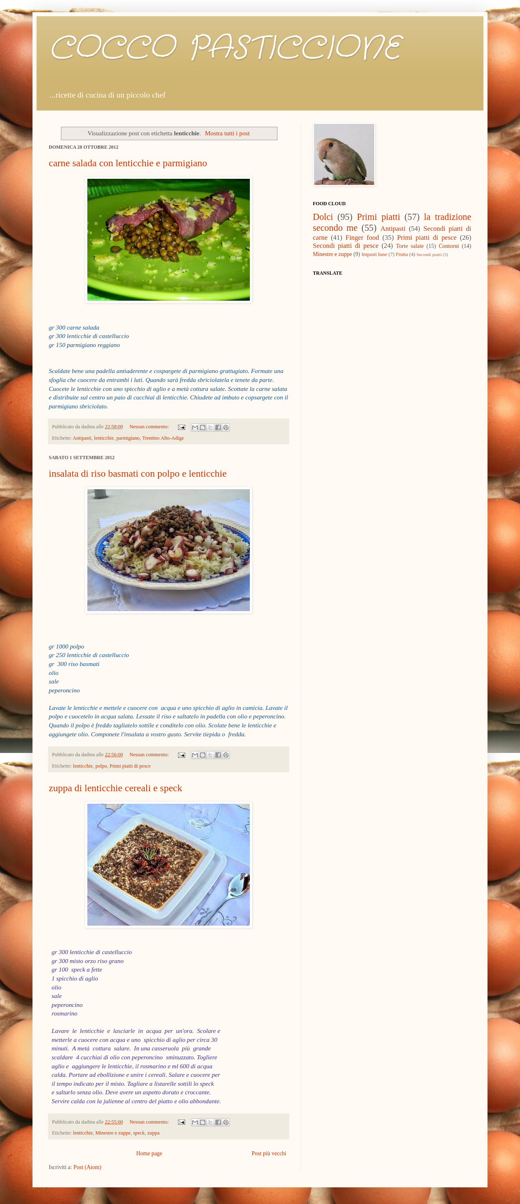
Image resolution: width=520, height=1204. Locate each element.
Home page (149, 1153)
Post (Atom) (88, 1167)
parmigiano (127, 438)
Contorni (449, 246)
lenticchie (104, 438)
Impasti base (374, 254)
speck (139, 1133)
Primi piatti (378, 217)
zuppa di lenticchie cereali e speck (115, 788)
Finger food (362, 237)
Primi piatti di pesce (130, 766)
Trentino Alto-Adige (163, 438)
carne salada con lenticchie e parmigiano (128, 163)
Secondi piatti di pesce (346, 245)
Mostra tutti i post (227, 133)
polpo (101, 766)
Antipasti (82, 438)
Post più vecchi (268, 1153)
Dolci (323, 217)
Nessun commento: (150, 427)
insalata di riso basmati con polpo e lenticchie (138, 473)
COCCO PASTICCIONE (224, 49)
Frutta (402, 254)
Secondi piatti (429, 254)
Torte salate (410, 246)
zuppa (153, 1133)
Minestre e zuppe (113, 1133)
